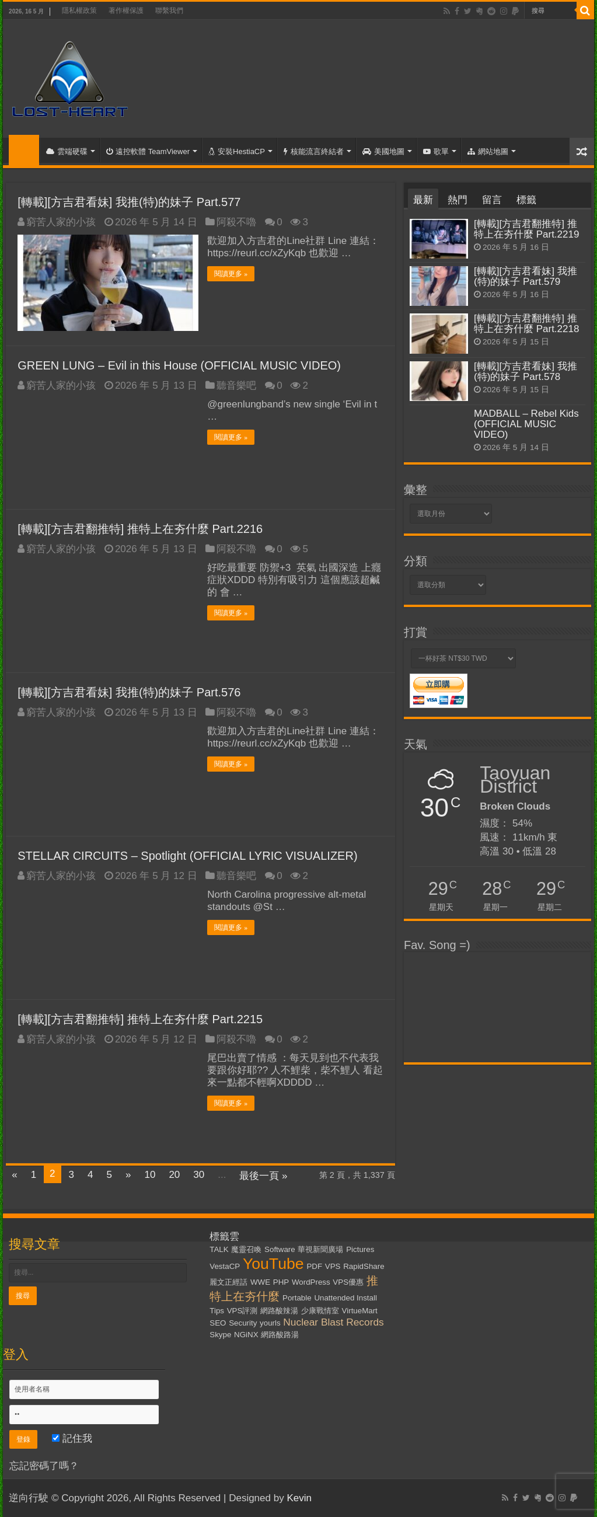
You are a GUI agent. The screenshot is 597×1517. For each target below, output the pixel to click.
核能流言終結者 (314, 151)
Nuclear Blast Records (333, 1322)
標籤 (526, 199)
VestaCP (225, 1266)
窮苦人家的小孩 (61, 222)
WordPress (311, 1282)
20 (174, 1174)
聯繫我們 (169, 10)
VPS (333, 1266)
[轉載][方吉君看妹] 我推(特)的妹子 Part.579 (525, 276)
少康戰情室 (320, 1310)
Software (279, 1249)
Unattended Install (345, 1297)
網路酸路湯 (280, 1334)
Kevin (299, 1498)
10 (149, 1174)
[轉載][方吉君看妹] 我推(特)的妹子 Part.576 (129, 692)
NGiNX (246, 1334)
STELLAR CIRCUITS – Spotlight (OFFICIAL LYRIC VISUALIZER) (187, 855)
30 (198, 1174)
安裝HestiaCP (236, 151)
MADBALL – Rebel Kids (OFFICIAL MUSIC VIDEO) (526, 424)
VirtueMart (360, 1310)
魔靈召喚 (246, 1249)
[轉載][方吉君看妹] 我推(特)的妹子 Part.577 (129, 202)
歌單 (436, 151)
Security (243, 1323)
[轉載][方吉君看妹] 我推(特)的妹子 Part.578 (525, 371)
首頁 (24, 150)
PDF (314, 1266)
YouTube (273, 1263)
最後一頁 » (263, 1175)
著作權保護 (126, 10)
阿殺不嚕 (236, 222)
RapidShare (363, 1266)
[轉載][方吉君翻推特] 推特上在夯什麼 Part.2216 (140, 528)
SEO (218, 1323)
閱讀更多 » (230, 274)
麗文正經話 (228, 1282)
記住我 (72, 1438)
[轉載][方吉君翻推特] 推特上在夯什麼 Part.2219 (526, 229)
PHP (281, 1282)
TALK (219, 1249)
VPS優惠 (348, 1282)
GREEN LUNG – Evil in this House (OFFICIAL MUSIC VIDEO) (179, 365)
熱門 (457, 199)
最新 (423, 199)
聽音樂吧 (236, 385)
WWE (260, 1282)
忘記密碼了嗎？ (44, 1465)
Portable (297, 1297)
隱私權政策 (79, 10)
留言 (492, 199)
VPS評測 (242, 1310)
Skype (220, 1334)
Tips (217, 1310)
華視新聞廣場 (320, 1249)
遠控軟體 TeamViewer (148, 151)
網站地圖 (487, 151)
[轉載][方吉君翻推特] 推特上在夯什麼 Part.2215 (140, 1019)
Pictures (360, 1249)
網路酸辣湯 (279, 1310)
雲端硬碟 (67, 151)
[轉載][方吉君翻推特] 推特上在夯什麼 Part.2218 (526, 323)
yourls (270, 1323)
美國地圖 (383, 151)
